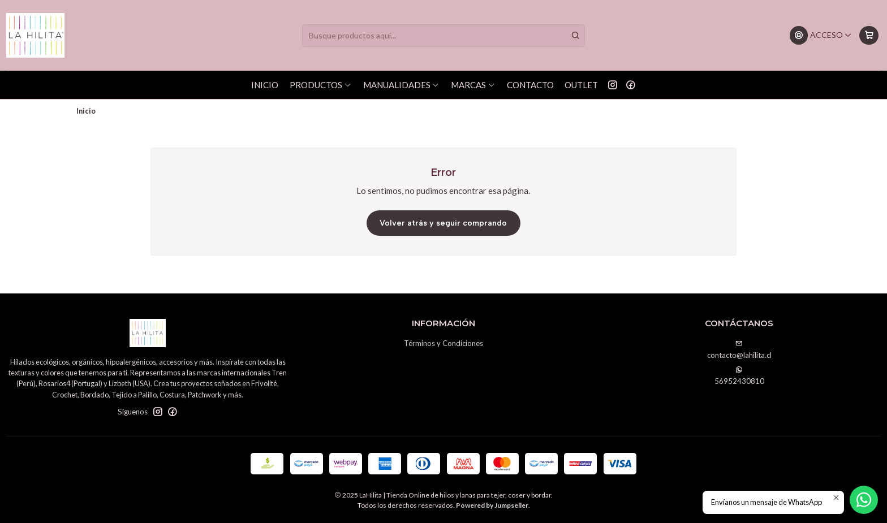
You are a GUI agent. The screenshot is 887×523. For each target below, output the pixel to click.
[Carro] (868, 35)
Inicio (264, 85)
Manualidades (401, 85)
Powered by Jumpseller (492, 505)
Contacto (530, 85)
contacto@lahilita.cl (739, 350)
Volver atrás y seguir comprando (443, 223)
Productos (321, 85)
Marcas (473, 85)
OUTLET (581, 85)
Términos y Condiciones (443, 343)
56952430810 (739, 376)
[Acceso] (820, 35)
